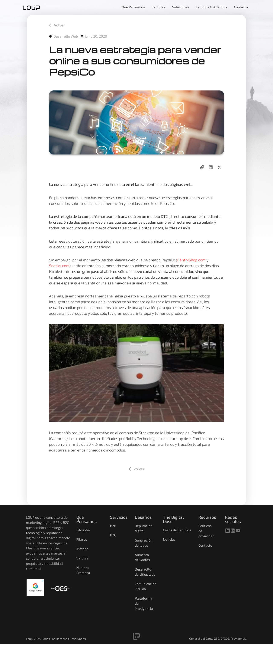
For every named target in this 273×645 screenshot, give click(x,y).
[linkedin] (227, 530)
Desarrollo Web (66, 36)
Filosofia (83, 530)
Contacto (205, 545)
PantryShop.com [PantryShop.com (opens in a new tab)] (191, 260)
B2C (113, 535)
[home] (31, 7)
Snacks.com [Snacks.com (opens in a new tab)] (59, 265)
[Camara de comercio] (60, 588)
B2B (113, 526)
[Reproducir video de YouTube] (136, 373)
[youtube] (238, 530)
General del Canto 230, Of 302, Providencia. (218, 639)
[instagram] (233, 530)
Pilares (81, 539)
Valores (82, 558)
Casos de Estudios (177, 530)
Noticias (169, 539)
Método (82, 549)
